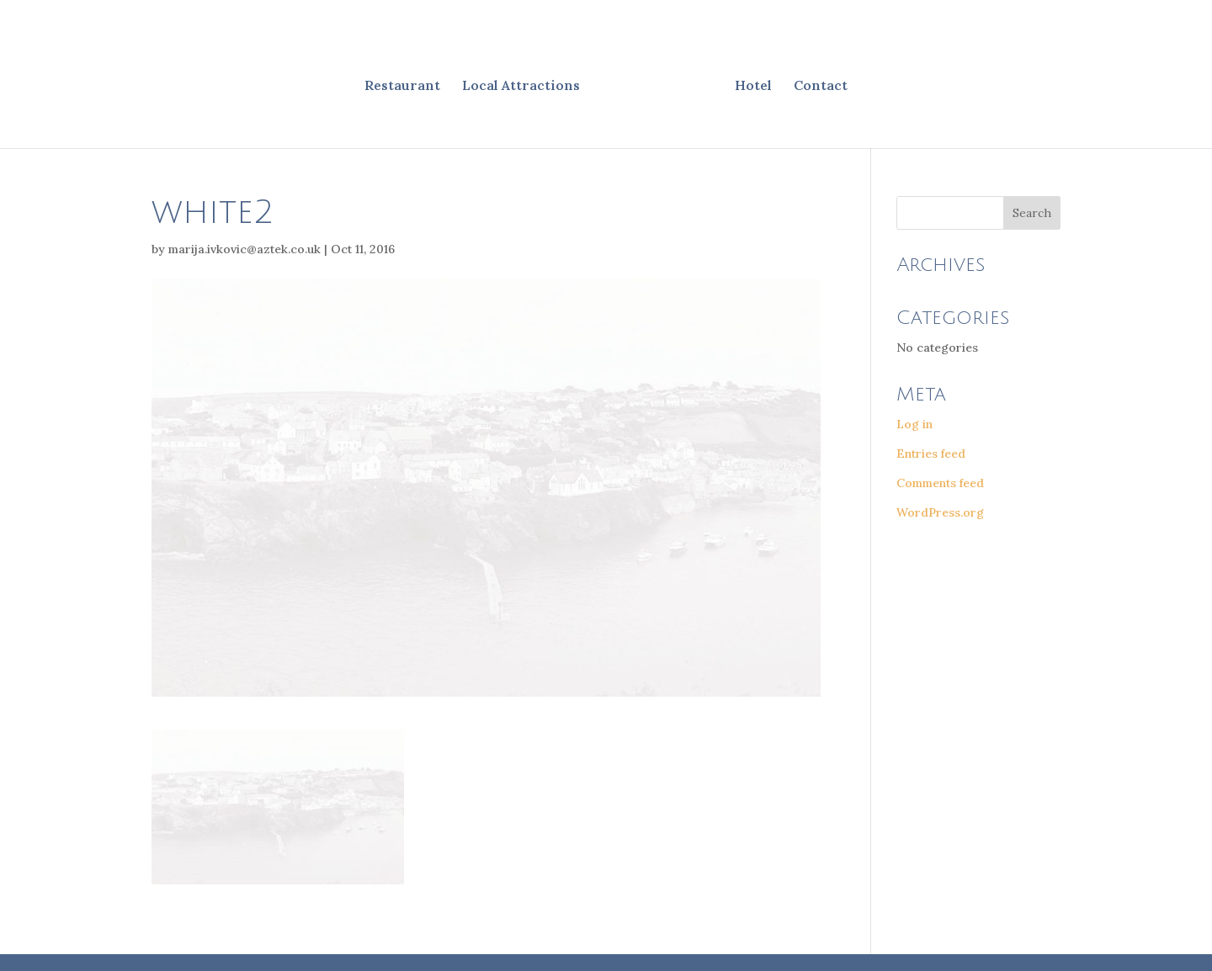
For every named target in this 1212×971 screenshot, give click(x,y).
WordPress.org (940, 512)
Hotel (753, 86)
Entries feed (930, 453)
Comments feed (940, 483)
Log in (914, 424)
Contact (821, 86)
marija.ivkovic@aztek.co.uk (244, 249)
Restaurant (402, 86)
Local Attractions (521, 86)
